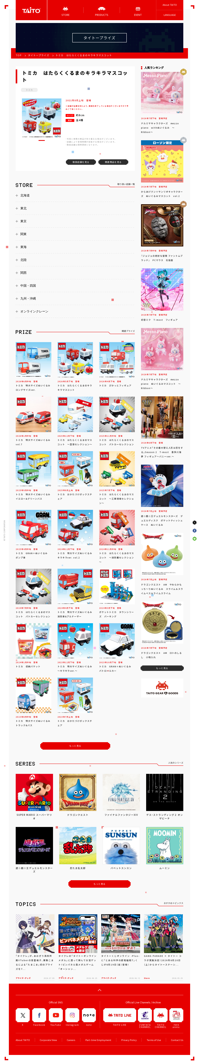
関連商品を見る (113, 162)
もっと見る (75, 745)
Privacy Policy (129, 1040)
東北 (23, 208)
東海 (23, 247)
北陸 (23, 260)
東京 (23, 221)
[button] (42, 140)
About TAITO (170, 5)
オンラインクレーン (34, 311)
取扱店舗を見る (81, 162)
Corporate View (48, 1040)
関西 (23, 272)
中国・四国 (28, 285)
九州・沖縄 (28, 298)
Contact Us (177, 1040)
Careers (71, 1040)
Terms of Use (154, 1040)
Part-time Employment (98, 1040)
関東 (23, 234)
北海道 (25, 195)
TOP (19, 55)
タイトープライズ (38, 55)
